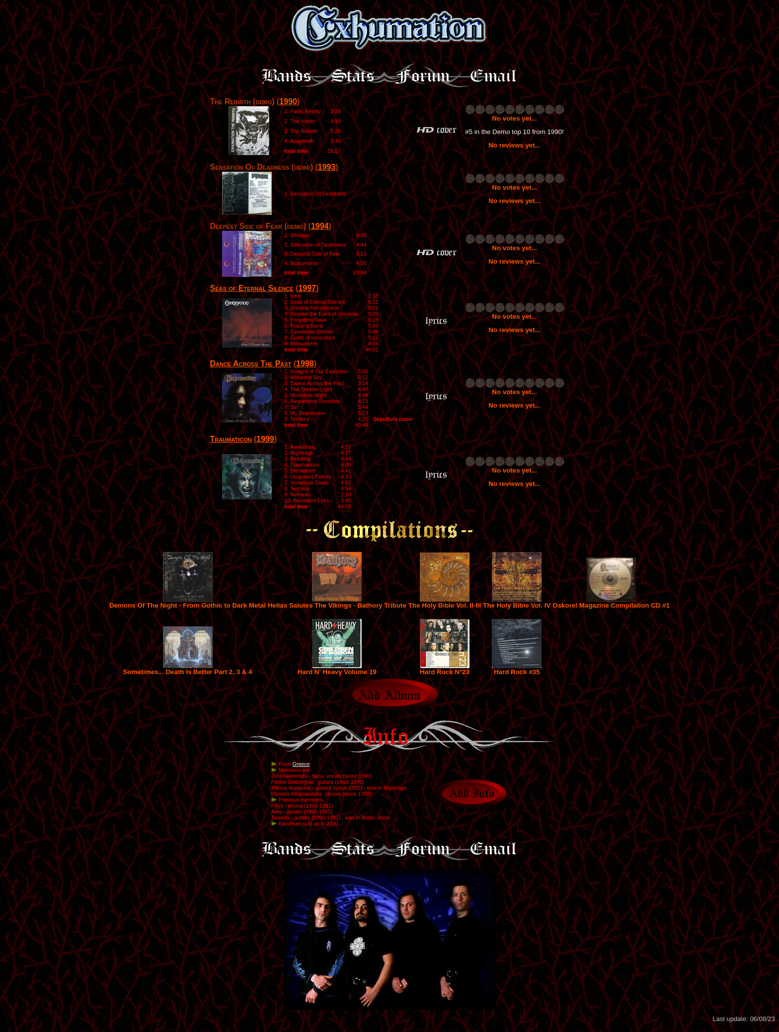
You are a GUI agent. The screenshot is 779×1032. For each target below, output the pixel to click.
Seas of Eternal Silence (251, 288)
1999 (265, 439)
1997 (307, 288)
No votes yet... (514, 118)
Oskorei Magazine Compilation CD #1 (611, 602)
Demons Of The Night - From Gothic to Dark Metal (187, 602)
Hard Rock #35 (517, 669)
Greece (301, 764)
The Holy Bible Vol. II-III (444, 602)
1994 (320, 226)
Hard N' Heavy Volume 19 (337, 669)
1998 (305, 363)
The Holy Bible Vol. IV (516, 602)
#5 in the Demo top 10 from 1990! (514, 132)
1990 (288, 101)
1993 (327, 167)
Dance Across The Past (250, 363)
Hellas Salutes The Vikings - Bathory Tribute (337, 602)
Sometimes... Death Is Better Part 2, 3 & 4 (187, 669)
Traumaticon (230, 439)
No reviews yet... (514, 145)
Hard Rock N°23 (444, 669)
